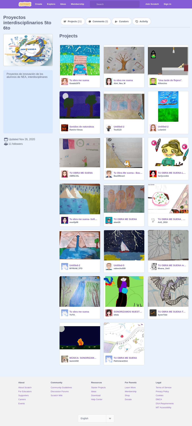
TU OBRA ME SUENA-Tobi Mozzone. (172, 311)
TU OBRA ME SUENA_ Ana (172, 219)
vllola (116, 315)
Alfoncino (162, 83)
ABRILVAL (74, 176)
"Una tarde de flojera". (170, 80)
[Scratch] (25, 4)
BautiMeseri (119, 176)
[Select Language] (96, 418)
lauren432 (74, 361)
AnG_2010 (163, 222)
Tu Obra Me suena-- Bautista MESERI (128, 173)
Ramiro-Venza (75, 130)
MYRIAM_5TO (75, 268)
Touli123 (118, 130)
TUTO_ (72, 315)
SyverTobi (162, 315)
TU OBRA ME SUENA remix (172, 265)
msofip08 (73, 222)
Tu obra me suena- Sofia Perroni (83, 219)
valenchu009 (120, 268)
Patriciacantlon (121, 361)
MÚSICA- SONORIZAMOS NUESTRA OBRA (83, 358)
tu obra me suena (123, 80)
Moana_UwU (164, 268)
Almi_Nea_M (119, 83)
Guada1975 (74, 83)
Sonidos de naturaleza (81, 126)
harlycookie (163, 176)
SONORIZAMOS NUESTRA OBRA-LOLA (128, 311)
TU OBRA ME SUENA (81, 173)
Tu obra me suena (79, 80)
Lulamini (162, 130)
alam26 (117, 222)
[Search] (93, 4)
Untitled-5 (119, 265)
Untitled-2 (119, 126)
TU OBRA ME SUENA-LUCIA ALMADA (172, 173)
